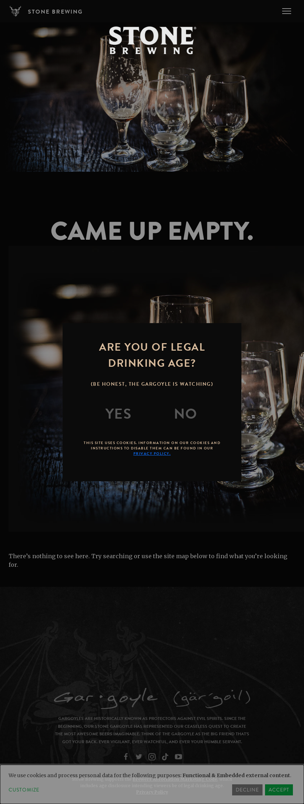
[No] (185, 414)
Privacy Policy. (152, 453)
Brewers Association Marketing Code (175, 779)
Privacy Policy (152, 792)
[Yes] (119, 414)
